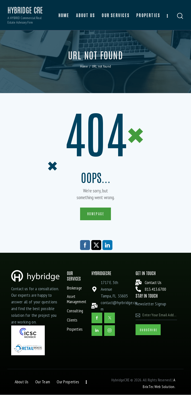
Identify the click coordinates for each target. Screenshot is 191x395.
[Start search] (180, 16)
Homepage (95, 214)
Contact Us (153, 283)
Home (84, 66)
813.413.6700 (155, 289)
